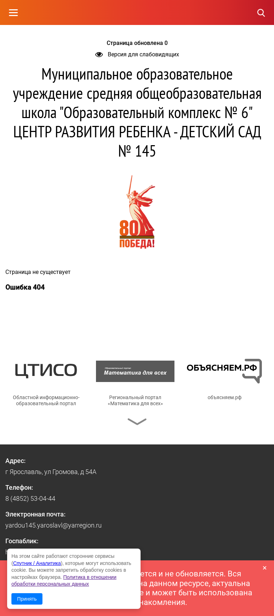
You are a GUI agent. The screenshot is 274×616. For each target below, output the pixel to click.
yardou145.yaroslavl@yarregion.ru (53, 525)
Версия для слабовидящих (137, 54)
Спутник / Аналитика (37, 563)
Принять (27, 599)
